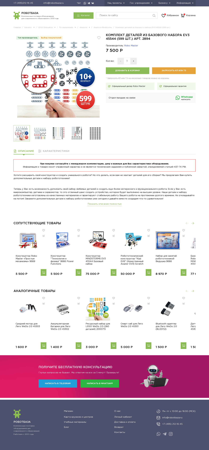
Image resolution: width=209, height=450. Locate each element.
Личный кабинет (123, 417)
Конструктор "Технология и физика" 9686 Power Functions (63, 261)
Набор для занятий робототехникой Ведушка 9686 (173, 261)
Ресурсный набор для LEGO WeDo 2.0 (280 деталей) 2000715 (100, 331)
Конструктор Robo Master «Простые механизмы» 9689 (24, 261)
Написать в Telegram (58, 385)
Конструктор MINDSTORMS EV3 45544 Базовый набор (100, 261)
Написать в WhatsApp (100, 385)
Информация (185, 3)
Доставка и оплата (124, 422)
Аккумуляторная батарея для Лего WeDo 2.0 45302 (60, 331)
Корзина (188, 15)
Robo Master (131, 46)
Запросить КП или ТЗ (174, 70)
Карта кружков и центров (78, 417)
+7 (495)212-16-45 (23, 3)
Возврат (119, 427)
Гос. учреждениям (141, 3)
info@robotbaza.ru (54, 3)
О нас (117, 411)
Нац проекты (116, 3)
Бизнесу (164, 3)
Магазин (68, 411)
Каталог (83, 15)
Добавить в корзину (127, 70)
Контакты (119, 432)
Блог (66, 427)
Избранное (170, 15)
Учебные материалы (75, 422)
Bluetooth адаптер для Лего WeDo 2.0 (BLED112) (175, 331)
